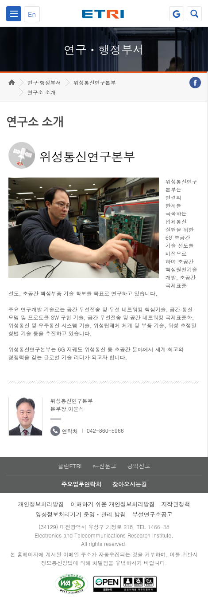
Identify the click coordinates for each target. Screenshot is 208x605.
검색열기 (194, 13)
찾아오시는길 (129, 484)
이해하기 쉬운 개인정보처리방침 (112, 504)
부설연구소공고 (152, 514)
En (32, 14)
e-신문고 (104, 466)
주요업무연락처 (81, 484)
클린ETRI (69, 466)
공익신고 (138, 466)
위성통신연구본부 (94, 82)
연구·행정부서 (44, 82)
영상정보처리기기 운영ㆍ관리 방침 (80, 514)
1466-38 (158, 526)
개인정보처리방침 (41, 504)
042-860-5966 (105, 430)
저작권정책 (176, 504)
